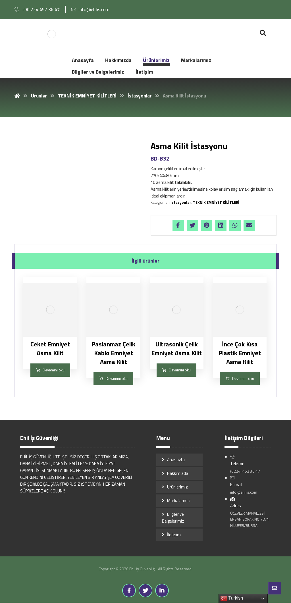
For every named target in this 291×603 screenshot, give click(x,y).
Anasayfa (176, 459)
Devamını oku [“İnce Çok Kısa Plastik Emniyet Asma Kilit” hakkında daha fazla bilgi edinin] (243, 378)
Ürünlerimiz (177, 487)
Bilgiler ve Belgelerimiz (173, 517)
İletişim (174, 534)
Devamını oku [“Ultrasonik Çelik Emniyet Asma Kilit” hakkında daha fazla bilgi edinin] (180, 370)
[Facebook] (129, 590)
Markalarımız (179, 500)
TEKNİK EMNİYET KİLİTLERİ (216, 202)
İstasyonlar (181, 202)
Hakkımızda (177, 473)
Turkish (231, 598)
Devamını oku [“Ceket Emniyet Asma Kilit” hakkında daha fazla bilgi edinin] (54, 370)
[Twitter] (145, 590)
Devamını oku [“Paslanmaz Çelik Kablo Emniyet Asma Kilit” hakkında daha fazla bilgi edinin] (117, 378)
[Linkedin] (162, 590)
